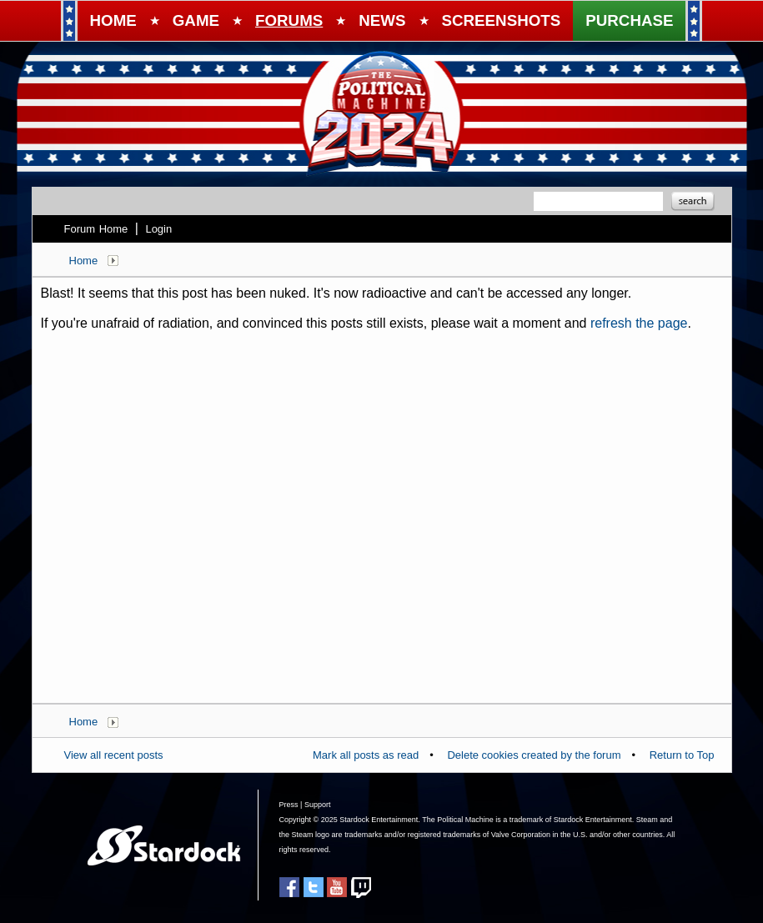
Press (289, 804)
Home (83, 260)
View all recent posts (113, 755)
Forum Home (96, 229)
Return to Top (682, 755)
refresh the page (639, 323)
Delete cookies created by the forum (533, 755)
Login (158, 229)
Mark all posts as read (366, 755)
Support (317, 804)
